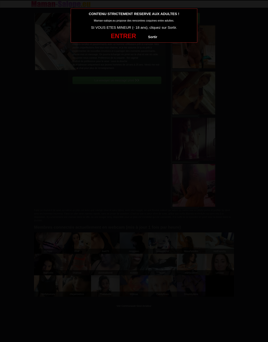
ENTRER (123, 36)
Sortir (152, 37)
